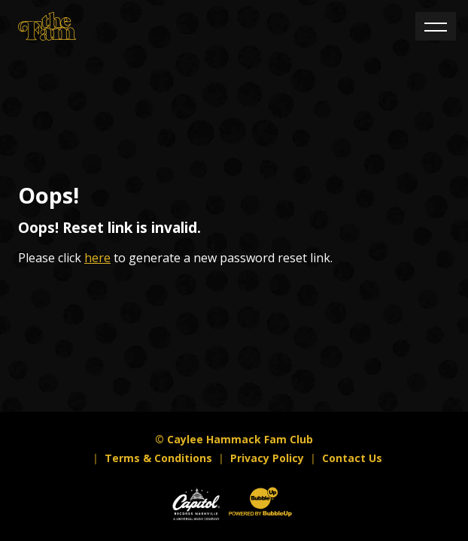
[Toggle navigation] (435, 26)
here (97, 257)
